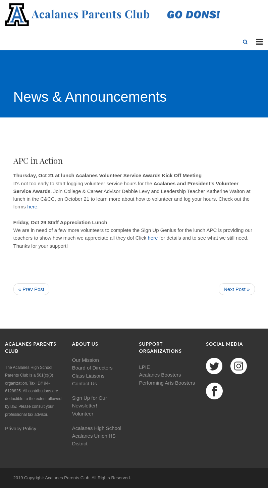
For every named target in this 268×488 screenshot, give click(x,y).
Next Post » (237, 289)
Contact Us (84, 383)
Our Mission (85, 360)
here (32, 206)
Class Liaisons (88, 376)
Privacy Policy (20, 428)
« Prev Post (31, 289)
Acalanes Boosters (160, 375)
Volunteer (82, 414)
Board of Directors (92, 368)
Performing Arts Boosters (167, 383)
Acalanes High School (96, 428)
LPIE (144, 367)
